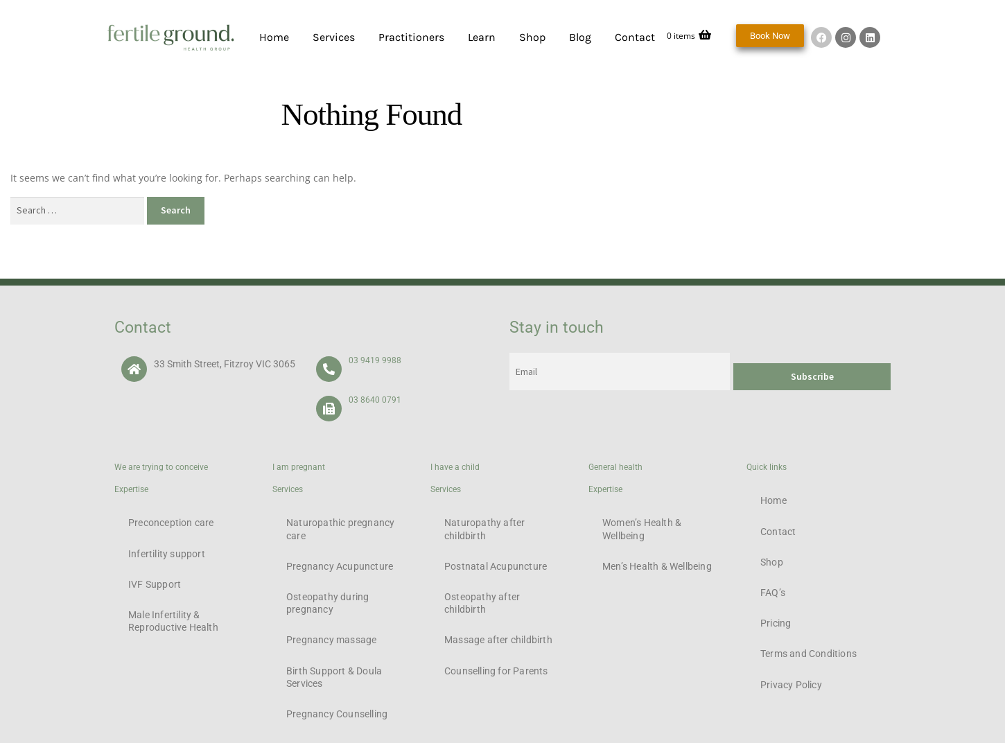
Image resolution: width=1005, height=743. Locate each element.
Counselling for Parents (496, 670)
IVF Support (154, 584)
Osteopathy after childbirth (482, 603)
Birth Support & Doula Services (334, 677)
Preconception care (171, 522)
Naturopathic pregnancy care (340, 529)
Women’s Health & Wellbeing (641, 529)
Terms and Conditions (808, 653)
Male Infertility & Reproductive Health (173, 621)
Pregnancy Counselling (336, 713)
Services (334, 37)
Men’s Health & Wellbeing (657, 566)
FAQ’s (772, 592)
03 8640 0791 (375, 400)
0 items (689, 36)
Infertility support (166, 553)
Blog (580, 37)
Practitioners (411, 37)
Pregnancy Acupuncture (339, 566)
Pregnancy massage (331, 639)
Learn (482, 37)
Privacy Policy (791, 684)
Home (274, 37)
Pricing (775, 623)
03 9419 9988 (375, 360)
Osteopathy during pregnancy (327, 603)
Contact (635, 37)
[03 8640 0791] (329, 408)
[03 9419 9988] (329, 369)
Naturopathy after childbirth (484, 529)
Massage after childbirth (498, 639)
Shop (532, 37)
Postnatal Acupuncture (495, 566)
